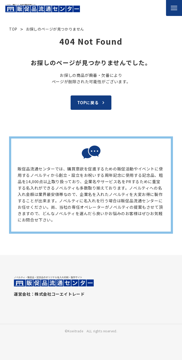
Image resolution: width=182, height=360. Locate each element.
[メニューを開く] (174, 8)
